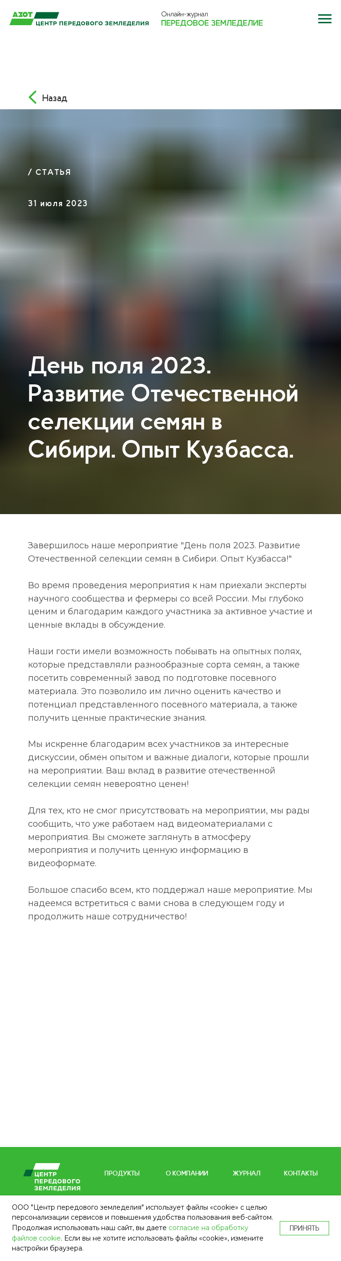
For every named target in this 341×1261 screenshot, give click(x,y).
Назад (54, 97)
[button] (324, 19)
